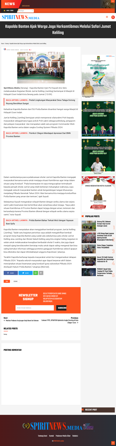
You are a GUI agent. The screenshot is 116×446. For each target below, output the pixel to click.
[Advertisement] (41, 157)
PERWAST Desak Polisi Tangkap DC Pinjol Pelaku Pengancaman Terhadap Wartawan (105, 272)
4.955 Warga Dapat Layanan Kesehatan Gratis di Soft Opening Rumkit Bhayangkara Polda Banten (105, 237)
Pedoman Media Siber (63, 436)
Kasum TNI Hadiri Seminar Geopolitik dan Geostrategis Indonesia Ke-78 (105, 259)
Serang (15, 281)
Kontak (51, 436)
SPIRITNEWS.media (58, 441)
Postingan (21, 11)
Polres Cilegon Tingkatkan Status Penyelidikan (105, 246)
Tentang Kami (42, 436)
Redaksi (75, 436)
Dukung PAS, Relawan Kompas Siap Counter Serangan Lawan (104, 224)
